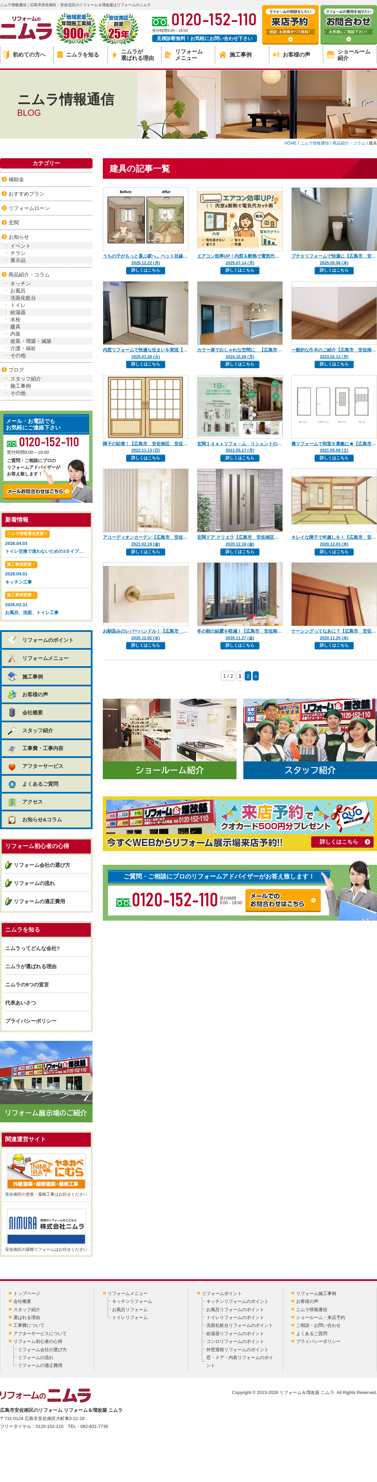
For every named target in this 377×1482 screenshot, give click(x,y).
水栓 (15, 319)
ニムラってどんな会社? (32, 948)
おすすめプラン (27, 194)
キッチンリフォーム (132, 1301)
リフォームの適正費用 (39, 901)
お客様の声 (291, 55)
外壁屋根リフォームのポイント (237, 1349)
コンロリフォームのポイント (235, 1341)
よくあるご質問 (32, 783)
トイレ (18, 305)
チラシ (18, 253)
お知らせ (19, 237)
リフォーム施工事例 (316, 1293)
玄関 (14, 222)
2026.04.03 (47, 542)
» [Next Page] (255, 676)
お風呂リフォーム (130, 1309)
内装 (15, 334)
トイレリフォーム (130, 1317)
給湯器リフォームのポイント (235, 1333)
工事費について (29, 1325)
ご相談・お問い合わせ (318, 1325)
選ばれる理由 (26, 1317)
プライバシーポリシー (31, 1021)
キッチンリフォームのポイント (237, 1301)
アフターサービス (35, 766)
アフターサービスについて (40, 1333)
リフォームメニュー (184, 55)
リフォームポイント (222, 1293)
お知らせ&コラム (34, 819)
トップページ (26, 1293)
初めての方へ (25, 55)
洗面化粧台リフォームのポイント (239, 1325)
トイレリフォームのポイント (235, 1317)
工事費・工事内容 (35, 748)
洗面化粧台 (23, 298)
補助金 (16, 179)
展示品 (18, 260)
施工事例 (235, 54)
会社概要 (25, 712)
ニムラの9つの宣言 (27, 984)
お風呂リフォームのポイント (235, 1309)
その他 (18, 355)
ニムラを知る (78, 54)
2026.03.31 (46, 604)
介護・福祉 (23, 348)
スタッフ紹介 (25, 379)
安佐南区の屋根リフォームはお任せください (46, 1230)
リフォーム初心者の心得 (37, 1341)
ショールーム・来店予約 (320, 1317)
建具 (15, 326)
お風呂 (18, 291)
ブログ (16, 370)
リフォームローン (29, 208)
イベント (20, 246)
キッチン (20, 283)
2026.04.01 (46, 573)
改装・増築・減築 (30, 341)
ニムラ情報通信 (311, 1309)
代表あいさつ (20, 1003)
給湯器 (18, 312)
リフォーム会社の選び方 (42, 865)
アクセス (25, 801)
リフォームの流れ (34, 883)
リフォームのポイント (40, 640)
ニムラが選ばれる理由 (132, 55)
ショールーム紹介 (348, 55)
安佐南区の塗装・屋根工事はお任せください (46, 1175)
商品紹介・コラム (29, 274)
